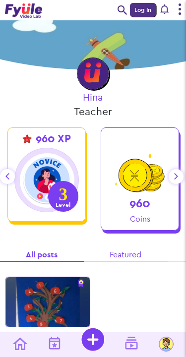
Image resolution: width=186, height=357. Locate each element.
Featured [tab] (125, 254)
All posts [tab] (42, 254)
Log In (142, 9)
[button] (165, 10)
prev (7, 176)
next (176, 176)
